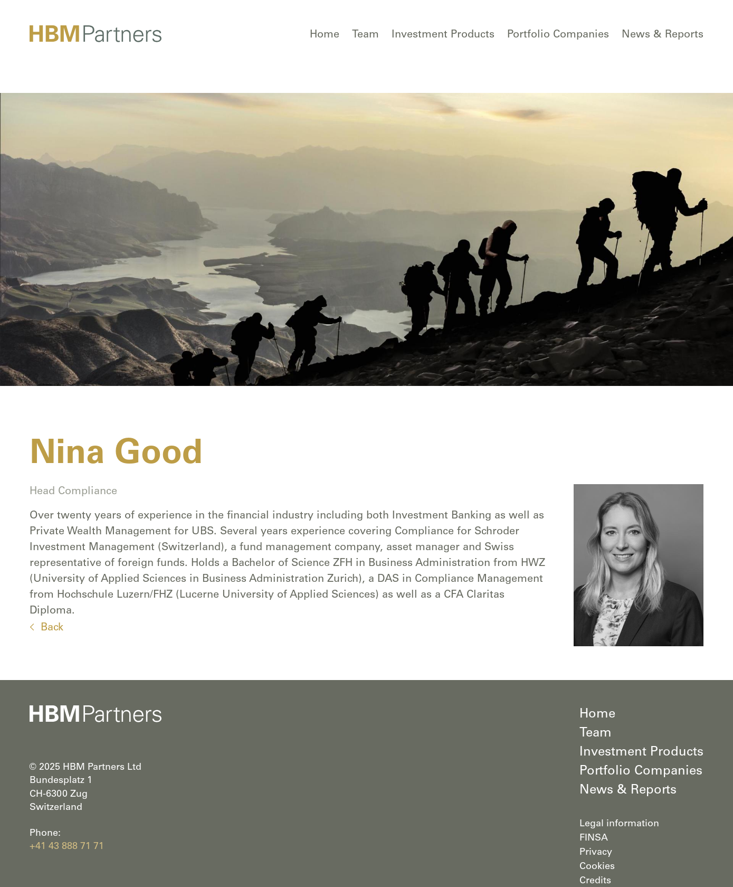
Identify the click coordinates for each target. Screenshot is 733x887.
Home (324, 35)
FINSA (593, 838)
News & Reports (662, 35)
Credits (595, 881)
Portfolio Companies (558, 35)
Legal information (619, 824)
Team (365, 35)
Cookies (597, 867)
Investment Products (443, 35)
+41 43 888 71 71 (67, 847)
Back (52, 628)
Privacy (595, 852)
